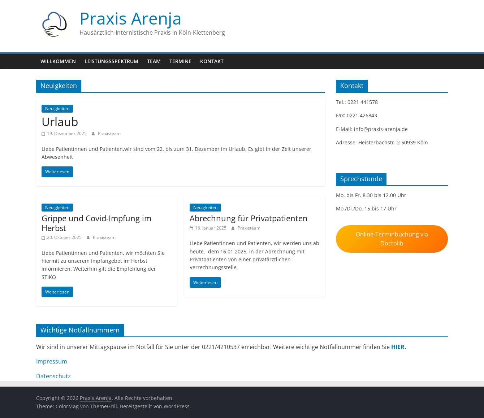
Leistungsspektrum (111, 61)
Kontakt (212, 61)
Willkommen (58, 61)
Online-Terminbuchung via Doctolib (392, 238)
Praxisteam (109, 133)
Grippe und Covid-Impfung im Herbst (96, 223)
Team (154, 61)
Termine (180, 61)
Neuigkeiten (57, 108)
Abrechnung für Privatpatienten (249, 218)
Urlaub (60, 121)
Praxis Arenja (130, 18)
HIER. (398, 347)
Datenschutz (53, 376)
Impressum (51, 361)
